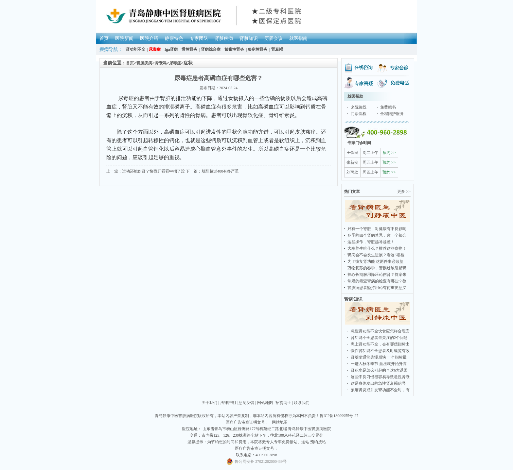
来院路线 (358, 107)
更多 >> (404, 191)
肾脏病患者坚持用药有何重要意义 (376, 287)
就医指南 (298, 38)
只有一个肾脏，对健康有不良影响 (376, 229)
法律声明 (228, 402)
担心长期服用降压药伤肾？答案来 (376, 274)
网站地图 (265, 402)
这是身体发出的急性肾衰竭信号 (378, 383)
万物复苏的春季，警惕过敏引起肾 (376, 268)
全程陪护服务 (392, 113)
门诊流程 (358, 113)
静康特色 (174, 38)
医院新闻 (124, 38)
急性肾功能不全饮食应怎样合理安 (380, 331)
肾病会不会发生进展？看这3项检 (375, 255)
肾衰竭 (161, 63)
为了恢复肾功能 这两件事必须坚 (375, 261)
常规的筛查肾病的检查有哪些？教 (376, 281)
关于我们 (209, 402)
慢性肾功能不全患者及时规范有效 (380, 350)
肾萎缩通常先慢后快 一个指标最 (379, 357)
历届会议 (273, 38)
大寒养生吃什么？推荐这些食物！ (376, 248)
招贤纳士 (283, 402)
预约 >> (389, 152)
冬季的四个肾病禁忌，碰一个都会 (376, 235)
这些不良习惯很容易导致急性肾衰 (380, 377)
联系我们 (302, 402)
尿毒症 (175, 63)
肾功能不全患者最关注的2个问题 (379, 337)
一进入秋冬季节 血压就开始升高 (379, 363)
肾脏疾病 (224, 38)
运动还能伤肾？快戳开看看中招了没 (153, 171)
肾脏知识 (248, 38)
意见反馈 (246, 402)
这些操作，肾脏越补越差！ (371, 242)
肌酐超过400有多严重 (220, 171)
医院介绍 (149, 38)
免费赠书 (388, 107)
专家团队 (199, 38)
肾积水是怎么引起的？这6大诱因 (379, 370)
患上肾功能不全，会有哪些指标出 (380, 344)
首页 (104, 38)
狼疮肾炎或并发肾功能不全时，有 (380, 390)
